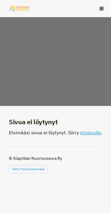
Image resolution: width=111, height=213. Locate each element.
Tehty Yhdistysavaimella (28, 169)
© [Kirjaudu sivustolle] (11, 158)
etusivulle (90, 132)
